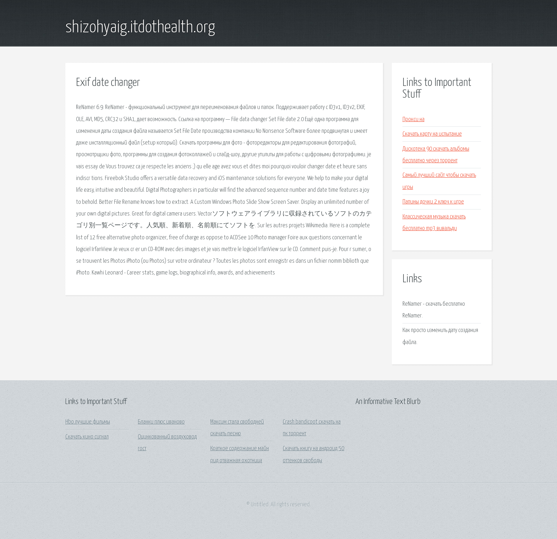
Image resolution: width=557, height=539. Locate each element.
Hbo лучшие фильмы (87, 422)
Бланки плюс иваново (161, 422)
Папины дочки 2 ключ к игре (433, 202)
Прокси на (413, 119)
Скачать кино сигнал (87, 437)
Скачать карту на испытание (432, 134)
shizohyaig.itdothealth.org (140, 28)
